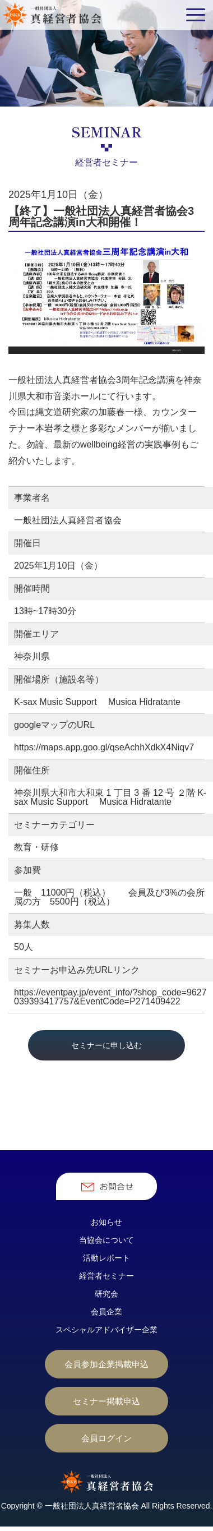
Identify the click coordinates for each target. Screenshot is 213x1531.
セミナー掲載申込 (106, 1401)
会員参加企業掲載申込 (106, 1364)
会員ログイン (106, 1438)
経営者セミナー (106, 1275)
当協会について (106, 1239)
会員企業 (106, 1311)
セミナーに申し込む (106, 1045)
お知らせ (106, 1222)
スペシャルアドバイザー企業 (106, 1329)
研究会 (106, 1293)
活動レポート (106, 1257)
